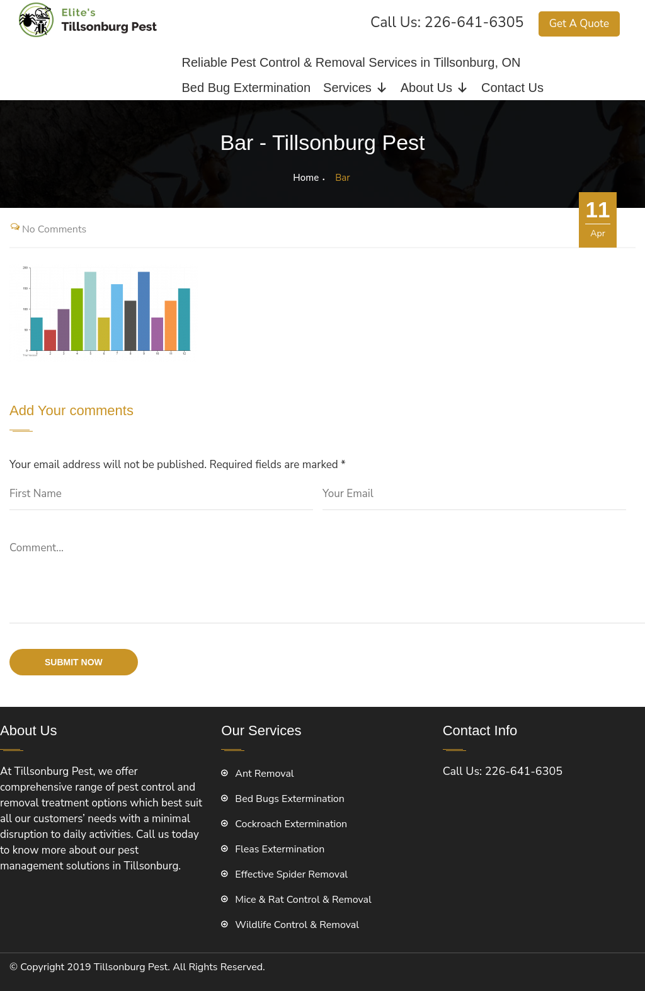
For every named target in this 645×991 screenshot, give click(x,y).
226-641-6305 (474, 22)
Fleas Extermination (279, 849)
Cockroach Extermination (291, 824)
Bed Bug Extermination (246, 88)
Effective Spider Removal (291, 874)
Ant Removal (264, 774)
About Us (435, 88)
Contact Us (512, 88)
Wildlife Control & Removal (297, 925)
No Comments (54, 229)
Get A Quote (579, 23)
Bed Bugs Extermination (290, 799)
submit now (74, 662)
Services (355, 88)
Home (306, 177)
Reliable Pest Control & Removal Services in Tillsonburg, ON (351, 62)
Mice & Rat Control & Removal (303, 900)
